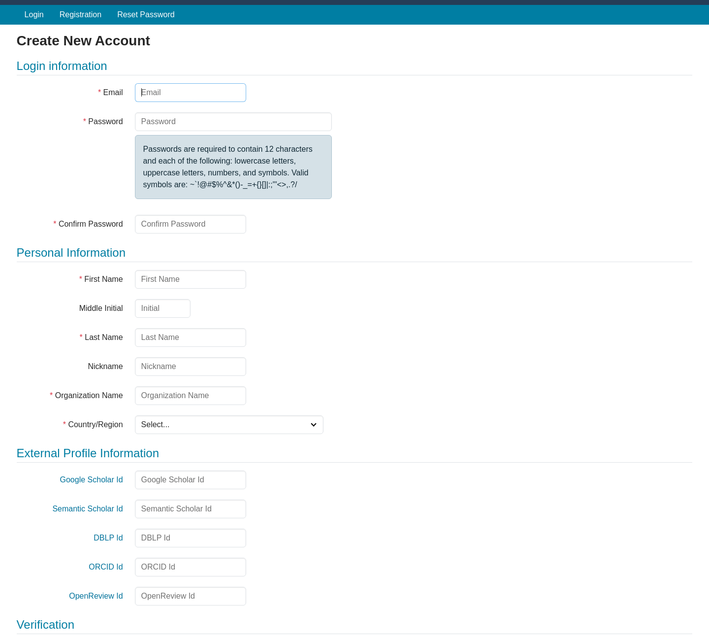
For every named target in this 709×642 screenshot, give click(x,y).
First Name (101, 279)
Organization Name (86, 395)
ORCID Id (106, 567)
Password (103, 121)
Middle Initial (101, 308)
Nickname (105, 366)
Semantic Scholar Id (87, 509)
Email (110, 92)
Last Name (101, 337)
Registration (80, 14)
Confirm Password (88, 224)
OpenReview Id (96, 596)
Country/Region (93, 424)
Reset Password (146, 14)
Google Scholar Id (91, 479)
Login (34, 14)
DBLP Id (108, 538)
